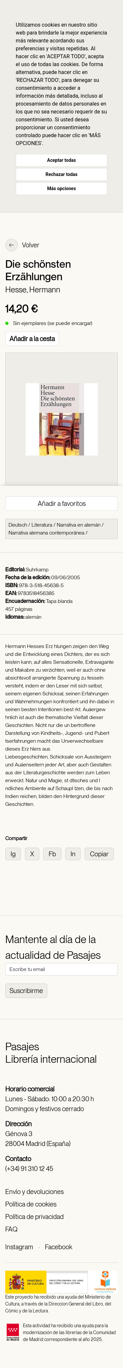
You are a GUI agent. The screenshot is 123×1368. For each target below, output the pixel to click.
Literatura (41, 525)
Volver (22, 246)
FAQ (11, 1229)
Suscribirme (26, 991)
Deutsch (18, 525)
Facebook (58, 1247)
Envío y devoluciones (34, 1192)
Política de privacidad (34, 1217)
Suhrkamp (37, 569)
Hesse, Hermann (32, 289)
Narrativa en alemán (78, 525)
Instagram (19, 1247)
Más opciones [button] (61, 188)
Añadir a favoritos (62, 504)
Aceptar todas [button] (61, 160)
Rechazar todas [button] (61, 174)
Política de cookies (30, 1204)
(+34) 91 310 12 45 (29, 1169)
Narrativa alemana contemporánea (46, 533)
